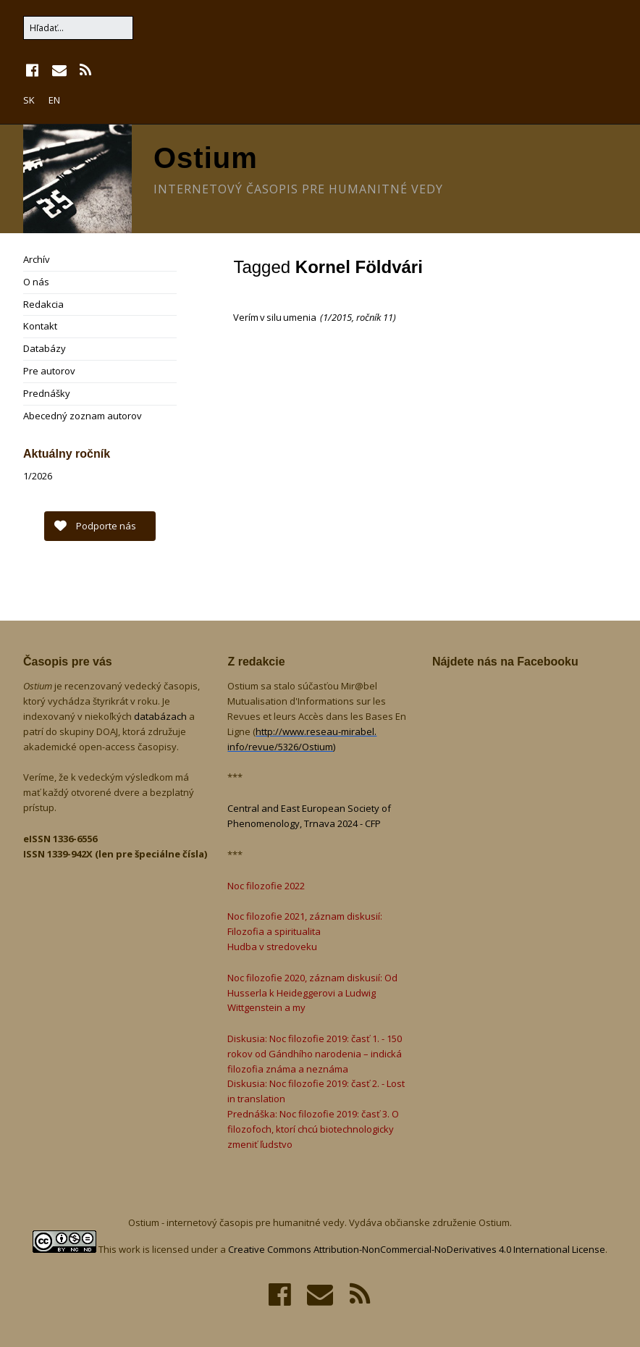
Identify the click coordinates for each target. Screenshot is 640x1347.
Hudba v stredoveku (272, 946)
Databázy (44, 348)
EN (54, 99)
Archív (36, 259)
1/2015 (337, 317)
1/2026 (37, 475)
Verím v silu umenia (275, 317)
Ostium (205, 158)
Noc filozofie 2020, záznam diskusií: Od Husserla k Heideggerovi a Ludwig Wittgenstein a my (312, 993)
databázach (161, 716)
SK (29, 99)
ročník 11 (374, 317)
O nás (36, 281)
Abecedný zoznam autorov (82, 415)
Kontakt (40, 325)
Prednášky (46, 393)
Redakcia (43, 304)
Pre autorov (49, 370)
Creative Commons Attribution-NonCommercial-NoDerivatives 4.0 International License (416, 1249)
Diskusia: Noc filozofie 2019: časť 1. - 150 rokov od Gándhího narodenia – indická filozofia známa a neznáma (314, 1053)
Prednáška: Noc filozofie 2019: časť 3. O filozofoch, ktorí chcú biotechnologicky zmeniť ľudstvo (313, 1129)
